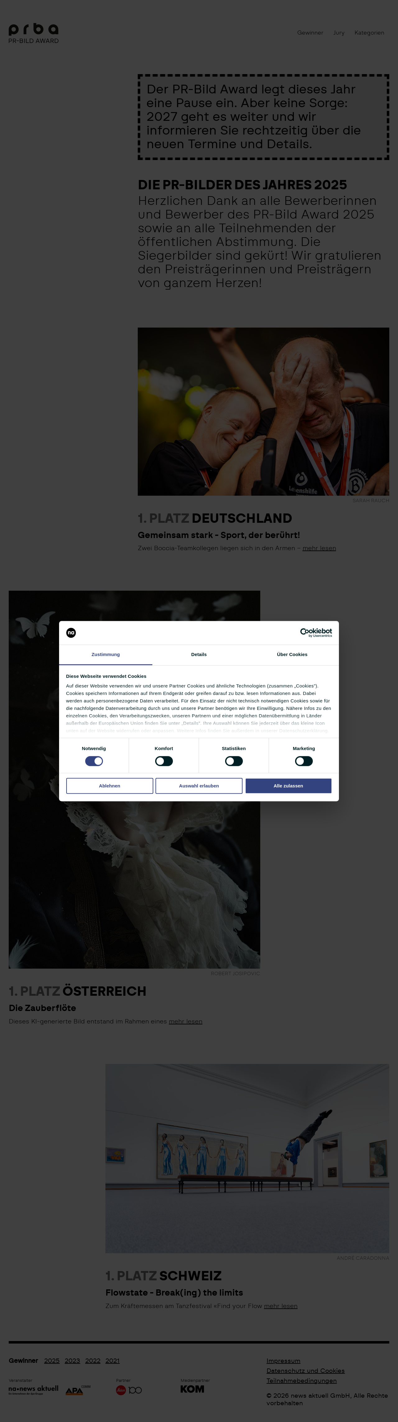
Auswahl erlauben (199, 786)
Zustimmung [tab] (106, 654)
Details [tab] (199, 654)
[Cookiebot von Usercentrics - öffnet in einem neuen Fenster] (305, 632)
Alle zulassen (288, 786)
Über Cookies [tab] (292, 654)
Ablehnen (109, 786)
